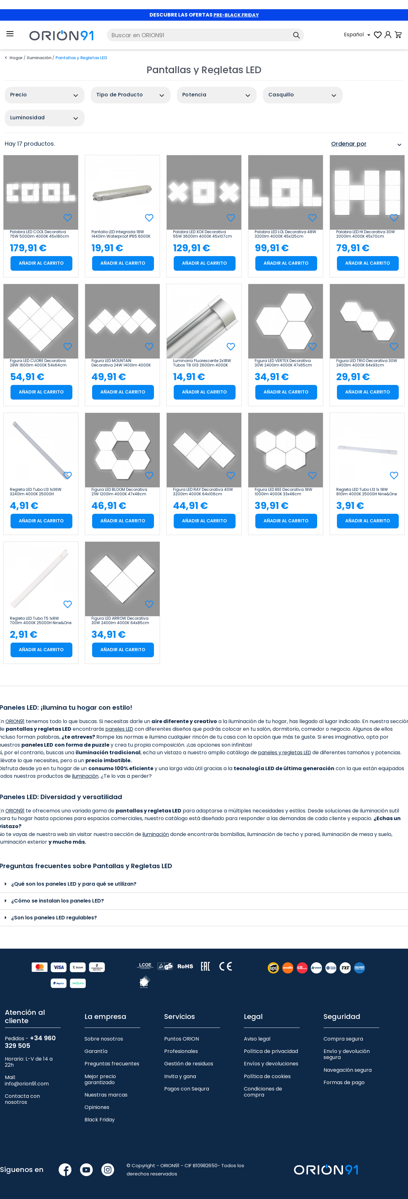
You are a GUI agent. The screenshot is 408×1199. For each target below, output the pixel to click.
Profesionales (181, 1051)
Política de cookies (267, 1076)
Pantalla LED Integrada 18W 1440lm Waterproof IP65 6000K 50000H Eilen (120, 234)
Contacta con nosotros (22, 1099)
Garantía (95, 1051)
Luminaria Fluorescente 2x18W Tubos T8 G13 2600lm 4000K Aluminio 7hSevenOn (202, 363)
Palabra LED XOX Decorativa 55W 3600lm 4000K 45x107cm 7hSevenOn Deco (202, 234)
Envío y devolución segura (347, 1054)
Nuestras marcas (105, 1094)
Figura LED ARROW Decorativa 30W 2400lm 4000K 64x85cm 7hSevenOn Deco (120, 620)
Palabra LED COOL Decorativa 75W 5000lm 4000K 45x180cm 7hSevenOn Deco (39, 234)
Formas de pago (344, 1082)
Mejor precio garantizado (100, 1079)
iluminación (86, 776)
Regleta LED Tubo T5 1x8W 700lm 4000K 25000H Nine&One (40, 620)
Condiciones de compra (263, 1091)
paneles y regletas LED (286, 752)
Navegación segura (348, 1070)
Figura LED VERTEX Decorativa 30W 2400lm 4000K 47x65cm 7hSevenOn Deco (283, 363)
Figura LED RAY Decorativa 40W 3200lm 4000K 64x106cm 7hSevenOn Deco (203, 491)
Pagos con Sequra (186, 1088)
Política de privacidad (271, 1051)
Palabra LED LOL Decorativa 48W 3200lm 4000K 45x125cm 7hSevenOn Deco (285, 234)
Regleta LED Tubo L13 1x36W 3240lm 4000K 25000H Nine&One (36, 491)
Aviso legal (257, 1038)
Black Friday (99, 1119)
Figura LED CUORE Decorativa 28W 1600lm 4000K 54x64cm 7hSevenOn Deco (38, 363)
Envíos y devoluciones (271, 1063)
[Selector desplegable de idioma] (358, 35)
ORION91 (15, 721)
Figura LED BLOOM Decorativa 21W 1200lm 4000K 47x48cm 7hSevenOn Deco (119, 491)
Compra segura (343, 1038)
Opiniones (96, 1107)
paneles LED (141, 729)
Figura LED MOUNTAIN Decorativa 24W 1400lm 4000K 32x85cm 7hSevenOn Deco (121, 363)
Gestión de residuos (188, 1063)
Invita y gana (180, 1076)
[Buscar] (205, 35)
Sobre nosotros (103, 1038)
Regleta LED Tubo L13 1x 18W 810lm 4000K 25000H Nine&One (366, 491)
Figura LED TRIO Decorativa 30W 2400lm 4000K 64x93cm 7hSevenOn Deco (366, 363)
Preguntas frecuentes (111, 1063)
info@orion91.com (27, 1083)
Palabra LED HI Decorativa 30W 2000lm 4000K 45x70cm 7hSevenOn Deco (365, 234)
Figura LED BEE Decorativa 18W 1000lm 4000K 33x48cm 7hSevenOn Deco (283, 491)
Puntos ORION (181, 1038)
